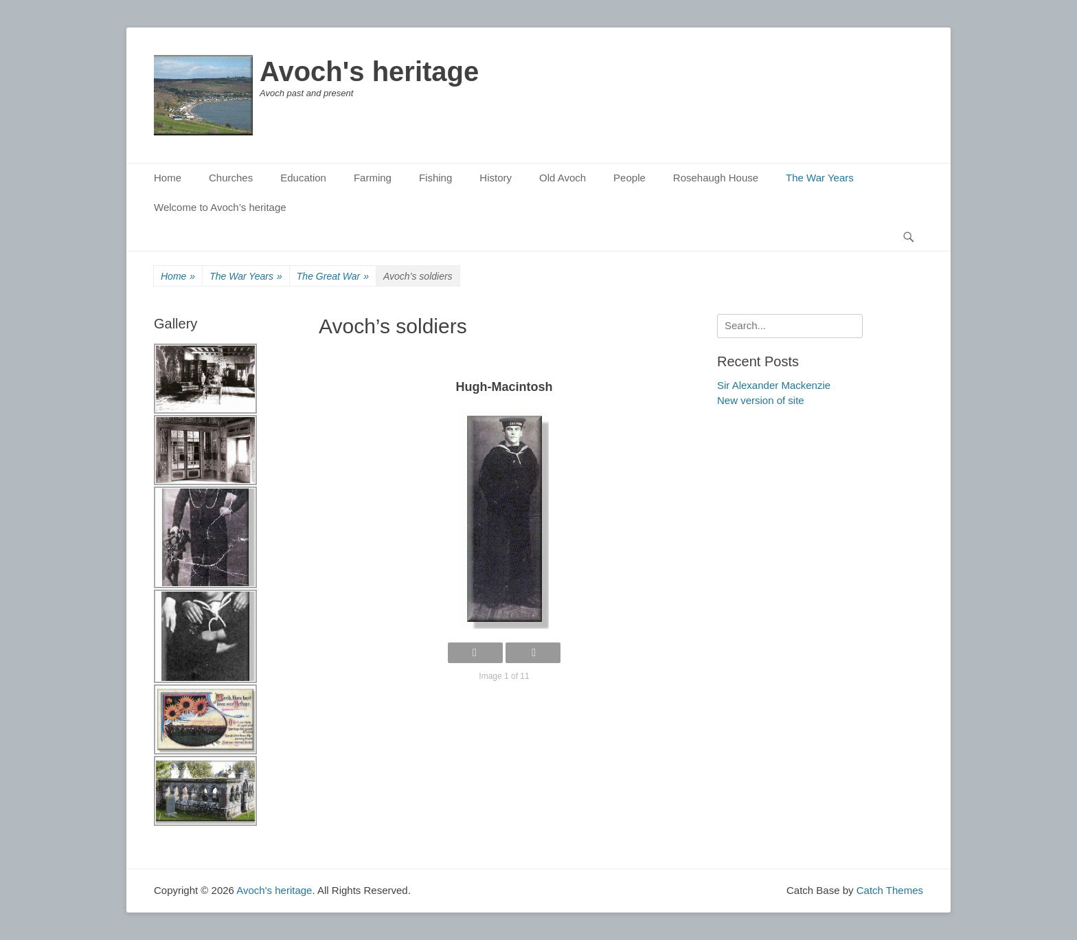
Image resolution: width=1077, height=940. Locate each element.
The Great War (333, 276)
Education (303, 177)
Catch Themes (890, 890)
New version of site (760, 400)
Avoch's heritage (369, 71)
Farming (373, 177)
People (629, 177)
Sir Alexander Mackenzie (773, 385)
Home (167, 177)
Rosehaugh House (715, 177)
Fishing (435, 177)
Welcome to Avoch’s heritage (220, 207)
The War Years (820, 177)
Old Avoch (562, 177)
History (495, 177)
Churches (231, 177)
